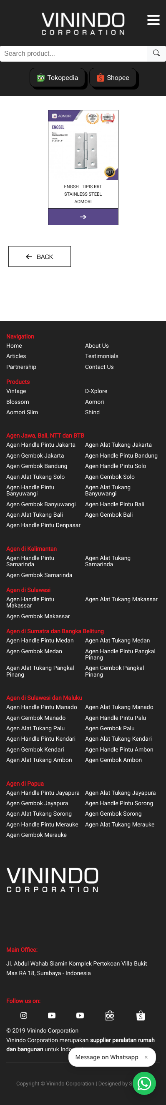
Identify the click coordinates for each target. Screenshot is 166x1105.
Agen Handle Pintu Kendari (40, 739)
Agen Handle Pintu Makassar (30, 603)
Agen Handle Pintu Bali (114, 505)
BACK (43, 256)
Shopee (112, 77)
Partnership (21, 367)
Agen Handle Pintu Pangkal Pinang (120, 655)
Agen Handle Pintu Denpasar (43, 526)
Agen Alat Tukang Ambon (39, 760)
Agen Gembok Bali (109, 515)
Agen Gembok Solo (110, 477)
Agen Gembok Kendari (35, 750)
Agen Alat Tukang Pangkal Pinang (40, 671)
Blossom (17, 402)
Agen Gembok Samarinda (39, 575)
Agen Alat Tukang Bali (34, 515)
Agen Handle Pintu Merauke (42, 825)
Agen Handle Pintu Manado (41, 707)
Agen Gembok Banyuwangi (41, 505)
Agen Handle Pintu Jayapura (43, 793)
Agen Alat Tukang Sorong (39, 814)
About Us (97, 346)
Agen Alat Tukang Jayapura (120, 793)
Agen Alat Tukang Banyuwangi (108, 491)
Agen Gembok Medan (34, 652)
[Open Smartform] (144, 1083)
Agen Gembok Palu (110, 729)
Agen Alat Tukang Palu (35, 729)
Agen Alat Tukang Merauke (120, 825)
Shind (92, 413)
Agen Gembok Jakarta (35, 456)
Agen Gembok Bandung (36, 466)
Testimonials (101, 356)
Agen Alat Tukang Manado (119, 707)
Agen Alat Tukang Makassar (121, 600)
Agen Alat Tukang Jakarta (118, 445)
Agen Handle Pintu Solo (115, 466)
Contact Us (99, 367)
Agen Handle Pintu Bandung (121, 456)
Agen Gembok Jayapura (37, 804)
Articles (16, 356)
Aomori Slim (22, 413)
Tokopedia (57, 77)
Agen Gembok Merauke (36, 835)
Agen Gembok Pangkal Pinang (114, 671)
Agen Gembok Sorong (113, 814)
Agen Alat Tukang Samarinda (108, 561)
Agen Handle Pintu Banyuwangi (30, 491)
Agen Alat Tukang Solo (35, 477)
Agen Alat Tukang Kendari (118, 739)
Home (14, 346)
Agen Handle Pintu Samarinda (30, 561)
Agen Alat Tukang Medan (117, 641)
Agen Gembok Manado (35, 718)
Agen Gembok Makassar (38, 617)
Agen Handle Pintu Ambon (119, 750)
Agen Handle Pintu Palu (115, 718)
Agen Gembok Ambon (113, 760)
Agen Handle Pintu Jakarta (40, 445)
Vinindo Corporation (70, 1084)
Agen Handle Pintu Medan (40, 641)
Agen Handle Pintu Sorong (119, 804)
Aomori (94, 402)
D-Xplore (96, 391)
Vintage (16, 391)
